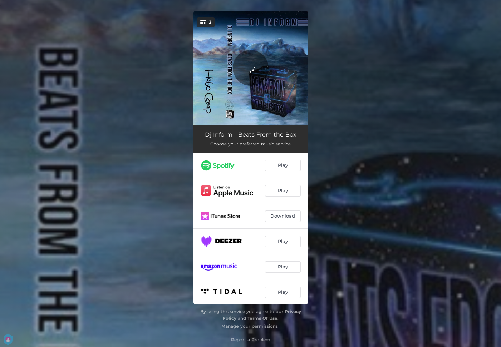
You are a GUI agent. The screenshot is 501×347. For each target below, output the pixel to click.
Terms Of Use (262, 318)
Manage (230, 326)
